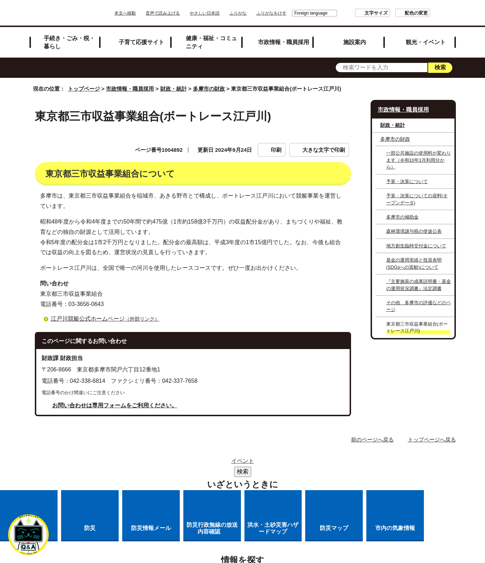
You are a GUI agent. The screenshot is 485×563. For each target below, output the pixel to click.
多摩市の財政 (209, 89)
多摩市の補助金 (402, 217)
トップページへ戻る (432, 439)
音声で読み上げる (183, 13)
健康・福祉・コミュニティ (211, 42)
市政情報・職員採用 (283, 42)
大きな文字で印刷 (323, 150)
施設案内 (354, 42)
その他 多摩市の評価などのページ (418, 306)
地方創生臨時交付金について (416, 245)
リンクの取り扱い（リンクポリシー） (199, 472)
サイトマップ (204, 463)
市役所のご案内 (291, 463)
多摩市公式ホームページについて (304, 472)
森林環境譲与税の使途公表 (414, 231)
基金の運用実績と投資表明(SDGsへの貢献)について (414, 263)
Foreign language (290, 13)
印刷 (276, 150)
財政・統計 (173, 89)
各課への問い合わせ (213, 481)
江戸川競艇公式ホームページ (108, 319)
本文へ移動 (145, 13)
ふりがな (257, 13)
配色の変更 (396, 13)
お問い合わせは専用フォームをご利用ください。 (114, 405)
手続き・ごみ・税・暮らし (69, 42)
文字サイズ (356, 13)
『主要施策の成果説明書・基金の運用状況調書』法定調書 (418, 285)
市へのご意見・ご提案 (281, 481)
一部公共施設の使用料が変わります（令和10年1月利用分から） (418, 160)
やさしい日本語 (224, 13)
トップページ (84, 89)
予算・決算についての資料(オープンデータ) (417, 199)
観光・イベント (426, 42)
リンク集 (246, 463)
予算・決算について (407, 181)
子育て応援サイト (141, 42)
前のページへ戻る (372, 439)
